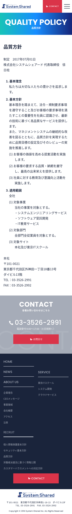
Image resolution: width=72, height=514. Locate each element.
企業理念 (8, 392)
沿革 (5, 422)
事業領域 (8, 404)
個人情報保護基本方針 (14, 444)
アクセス (7, 416)
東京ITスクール (46, 382)
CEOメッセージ (11, 398)
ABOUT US (11, 382)
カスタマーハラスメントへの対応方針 (23, 468)
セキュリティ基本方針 (14, 450)
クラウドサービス (47, 394)
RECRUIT (8, 432)
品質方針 (8, 456)
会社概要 (8, 410)
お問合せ (37, 339)
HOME (7, 362)
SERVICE (44, 372)
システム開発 (45, 388)
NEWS (7, 372)
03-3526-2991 (38, 322)
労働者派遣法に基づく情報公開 (19, 462)
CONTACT (54, 6)
